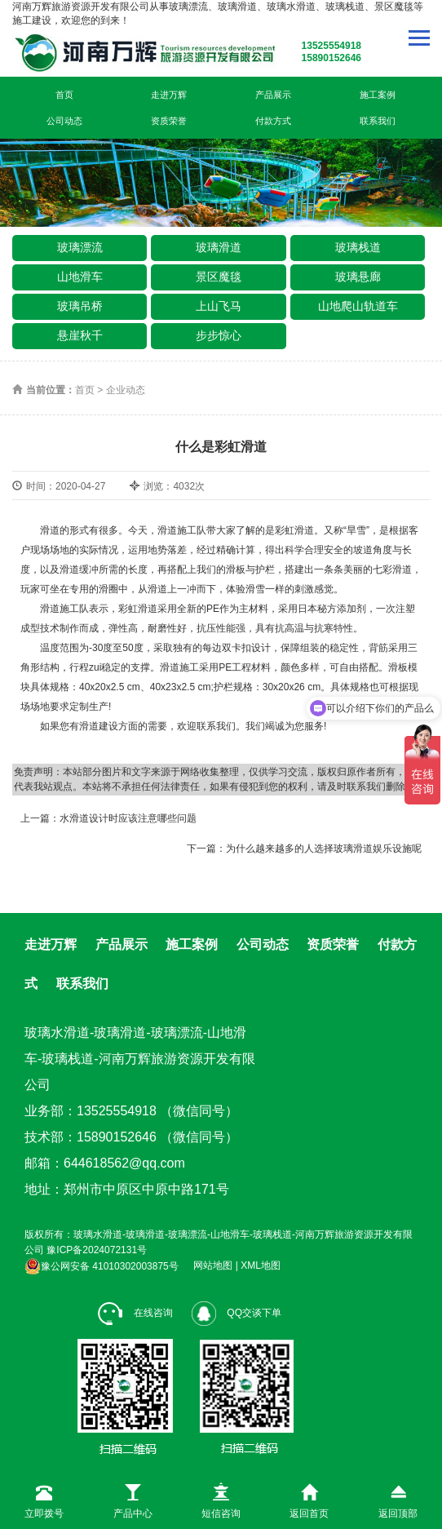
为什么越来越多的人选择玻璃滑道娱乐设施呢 (324, 848)
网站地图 (212, 1266)
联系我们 (378, 121)
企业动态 (125, 390)
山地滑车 (80, 276)
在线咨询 (135, 1312)
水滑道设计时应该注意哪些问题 (128, 818)
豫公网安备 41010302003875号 (101, 1266)
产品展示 (273, 95)
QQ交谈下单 (236, 1312)
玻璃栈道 (358, 247)
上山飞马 (218, 305)
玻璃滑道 (218, 247)
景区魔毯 (218, 276)
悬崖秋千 (80, 335)
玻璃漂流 (80, 247)
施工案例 (378, 95)
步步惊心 (218, 335)
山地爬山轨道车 (358, 305)
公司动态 (64, 121)
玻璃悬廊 (358, 276)
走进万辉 (169, 95)
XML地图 (261, 1266)
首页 (64, 95)
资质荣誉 (169, 121)
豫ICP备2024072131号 (96, 1250)
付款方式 (273, 121)
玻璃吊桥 (80, 305)
